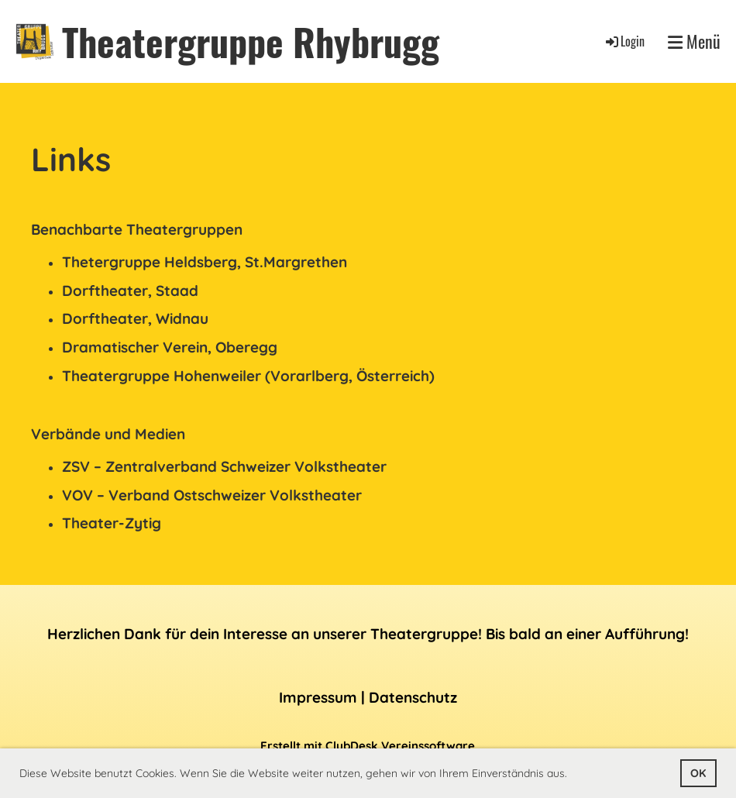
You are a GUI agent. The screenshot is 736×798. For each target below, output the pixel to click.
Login (624, 41)
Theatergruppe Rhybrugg (250, 41)
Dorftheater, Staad (130, 290)
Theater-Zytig (111, 523)
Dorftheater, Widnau (135, 318)
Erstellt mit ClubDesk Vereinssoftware (367, 745)
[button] (572, 774)
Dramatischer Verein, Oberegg (169, 347)
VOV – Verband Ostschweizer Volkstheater (212, 495)
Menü (694, 41)
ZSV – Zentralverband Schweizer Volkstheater (224, 466)
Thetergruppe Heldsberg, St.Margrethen (204, 262)
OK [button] (698, 773)
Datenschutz (413, 697)
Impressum (318, 697)
